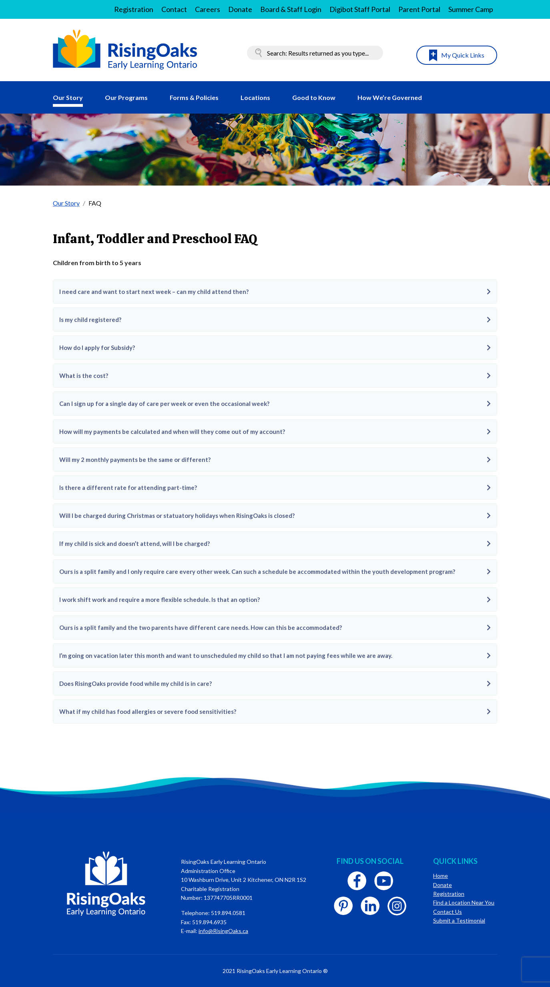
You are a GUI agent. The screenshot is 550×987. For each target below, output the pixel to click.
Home (440, 875)
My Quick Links (462, 55)
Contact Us (447, 911)
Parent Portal (419, 9)
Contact (174, 9)
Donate (240, 9)
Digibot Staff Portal (359, 9)
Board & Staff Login (290, 9)
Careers (207, 9)
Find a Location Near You (463, 902)
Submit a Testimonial (459, 920)
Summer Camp (470, 9)
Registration (133, 9)
